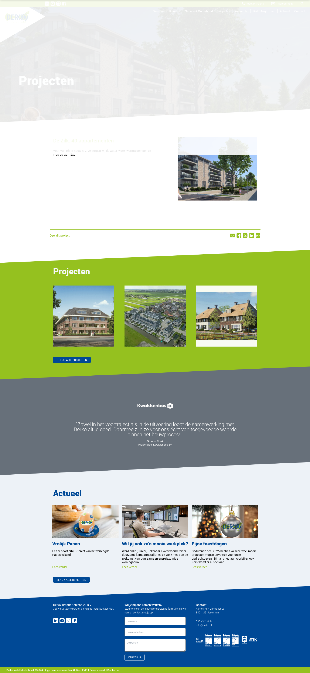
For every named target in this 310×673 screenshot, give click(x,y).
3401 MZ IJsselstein (207, 612)
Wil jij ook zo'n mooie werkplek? (155, 544)
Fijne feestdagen (209, 544)
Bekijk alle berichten (71, 579)
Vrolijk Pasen (66, 544)
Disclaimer (113, 670)
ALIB (75, 670)
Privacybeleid (97, 670)
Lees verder (59, 567)
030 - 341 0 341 (205, 621)
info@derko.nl (204, 625)
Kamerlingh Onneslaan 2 (210, 608)
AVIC (85, 670)
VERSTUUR (134, 657)
